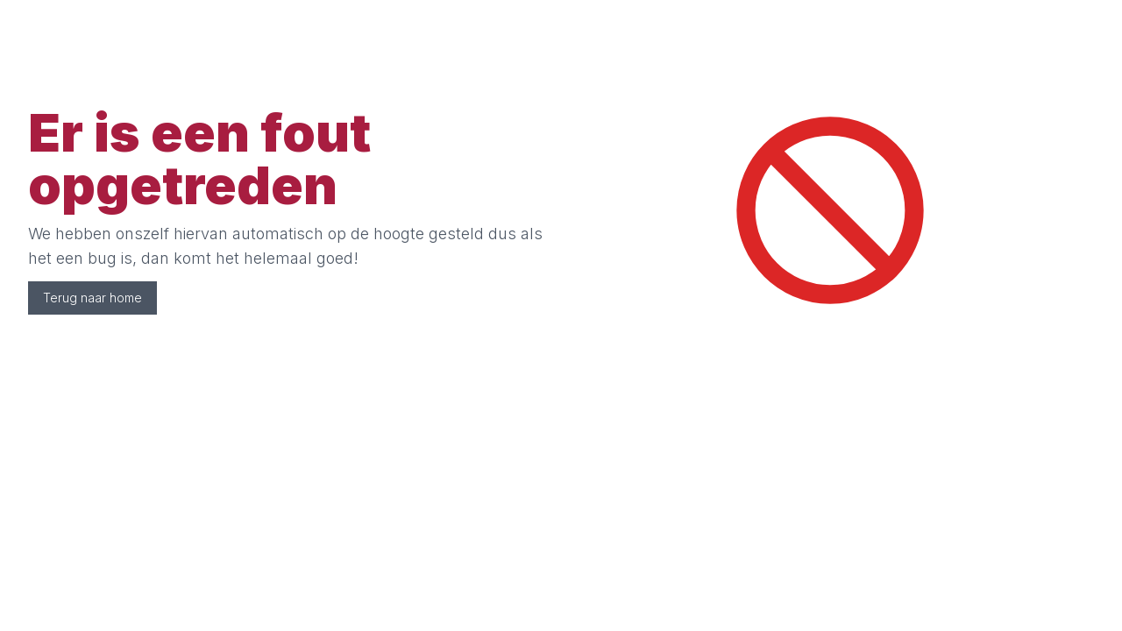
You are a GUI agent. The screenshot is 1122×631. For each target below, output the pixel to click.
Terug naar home (92, 297)
